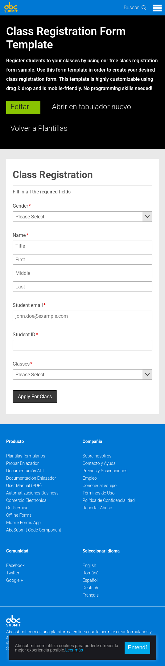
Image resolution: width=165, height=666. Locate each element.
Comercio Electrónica (26, 500)
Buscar (131, 7)
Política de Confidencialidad (109, 500)
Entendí (137, 647)
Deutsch (90, 587)
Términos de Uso (99, 492)
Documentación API (25, 470)
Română (91, 572)
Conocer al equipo (100, 485)
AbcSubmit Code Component (33, 529)
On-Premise (17, 507)
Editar (19, 106)
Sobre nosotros (97, 455)
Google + (14, 580)
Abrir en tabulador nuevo (91, 106)
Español (90, 580)
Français (91, 595)
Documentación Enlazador (31, 478)
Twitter (12, 572)
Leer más (74, 649)
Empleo (90, 478)
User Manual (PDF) (24, 485)
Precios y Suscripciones (105, 470)
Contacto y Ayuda (99, 463)
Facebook (15, 565)
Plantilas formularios (25, 455)
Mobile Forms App (23, 522)
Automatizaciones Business (32, 492)
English (90, 565)
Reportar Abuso (97, 507)
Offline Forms (18, 515)
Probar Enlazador (22, 463)
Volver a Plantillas (39, 128)
